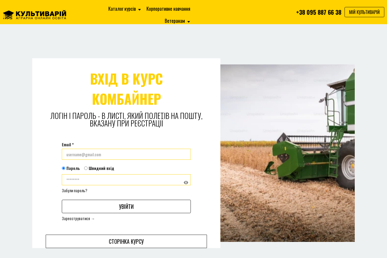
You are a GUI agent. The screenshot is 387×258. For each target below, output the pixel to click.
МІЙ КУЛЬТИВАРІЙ (364, 12)
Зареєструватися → (78, 218)
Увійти (126, 206)
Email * (68, 144)
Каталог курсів (124, 8)
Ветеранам (177, 20)
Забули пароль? (74, 190)
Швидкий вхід (99, 168)
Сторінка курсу (126, 241)
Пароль (71, 168)
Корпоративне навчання (168, 8)
